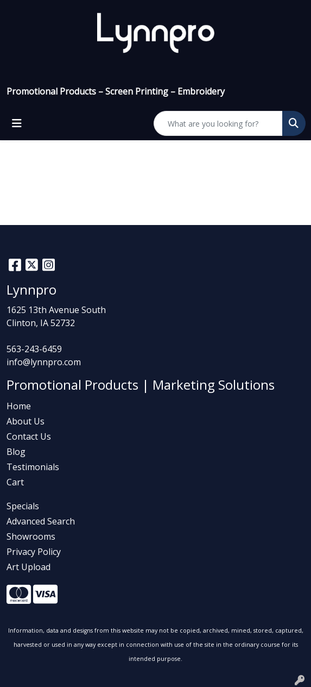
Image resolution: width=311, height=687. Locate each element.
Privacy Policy (34, 552)
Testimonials (33, 467)
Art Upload (28, 567)
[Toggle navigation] (16, 123)
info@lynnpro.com (44, 362)
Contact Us (29, 436)
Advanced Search (41, 521)
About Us (26, 421)
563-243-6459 (34, 349)
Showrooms (31, 536)
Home (19, 406)
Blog (16, 452)
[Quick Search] (218, 123)
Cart (15, 482)
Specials (23, 506)
